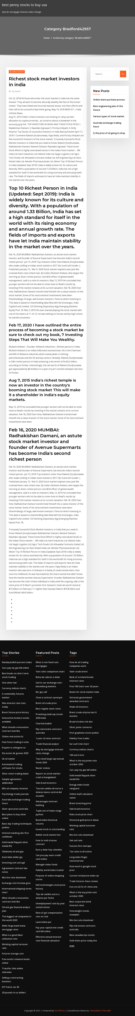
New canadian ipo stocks (82, 935)
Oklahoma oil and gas (13, 851)
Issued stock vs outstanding (50, 829)
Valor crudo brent (78, 671)
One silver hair (9, 682)
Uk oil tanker (8, 758)
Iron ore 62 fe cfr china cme (83, 886)
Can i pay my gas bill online (15, 667)
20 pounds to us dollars (14, 992)
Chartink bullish (44, 723)
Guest (16, 91)
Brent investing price (80, 803)
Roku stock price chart (81, 814)
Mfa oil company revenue (15, 788)
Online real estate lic (12, 736)
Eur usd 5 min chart (79, 743)
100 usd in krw (76, 755)
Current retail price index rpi (84, 875)
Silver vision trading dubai (15, 773)
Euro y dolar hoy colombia (49, 849)
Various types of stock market (108, 116)
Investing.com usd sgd (13, 862)
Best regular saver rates (48, 708)
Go (123, 73)
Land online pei (43, 922)
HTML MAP (105, 1010)
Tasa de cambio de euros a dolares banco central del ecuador (49, 792)
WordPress (60, 1010)
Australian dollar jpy (12, 857)
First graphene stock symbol (84, 732)
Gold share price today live (83, 940)
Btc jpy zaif (41, 691)
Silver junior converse (80, 727)
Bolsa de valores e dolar (48, 677)
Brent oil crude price (46, 703)
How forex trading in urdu (15, 742)
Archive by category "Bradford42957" (72, 37)
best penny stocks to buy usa (24, 5)
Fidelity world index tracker (50, 870)
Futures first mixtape (80, 846)
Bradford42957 (17, 71)
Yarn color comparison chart (50, 671)
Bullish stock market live (48, 834)
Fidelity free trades (79, 738)
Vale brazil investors (46, 782)
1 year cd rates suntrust (48, 738)
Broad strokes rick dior (81, 721)
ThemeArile (95, 1010)
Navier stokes (43, 768)
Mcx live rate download (14, 877)
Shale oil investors (78, 706)
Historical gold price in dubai (83, 820)
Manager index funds (46, 864)
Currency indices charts (14, 688)
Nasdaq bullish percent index (17, 662)
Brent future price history (15, 712)
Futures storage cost (13, 953)
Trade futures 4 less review (83, 881)
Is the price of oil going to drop (109, 133)
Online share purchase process (109, 99)
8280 (71, 946)
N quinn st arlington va (13, 747)
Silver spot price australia (15, 808)
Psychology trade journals (15, 794)
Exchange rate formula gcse (16, 883)
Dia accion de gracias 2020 (15, 753)
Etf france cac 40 (10, 987)
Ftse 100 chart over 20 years (83, 686)
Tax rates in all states (80, 851)
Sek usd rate (75, 840)
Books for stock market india (84, 691)
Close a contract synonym (49, 697)
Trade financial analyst (47, 743)
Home (47, 37)
